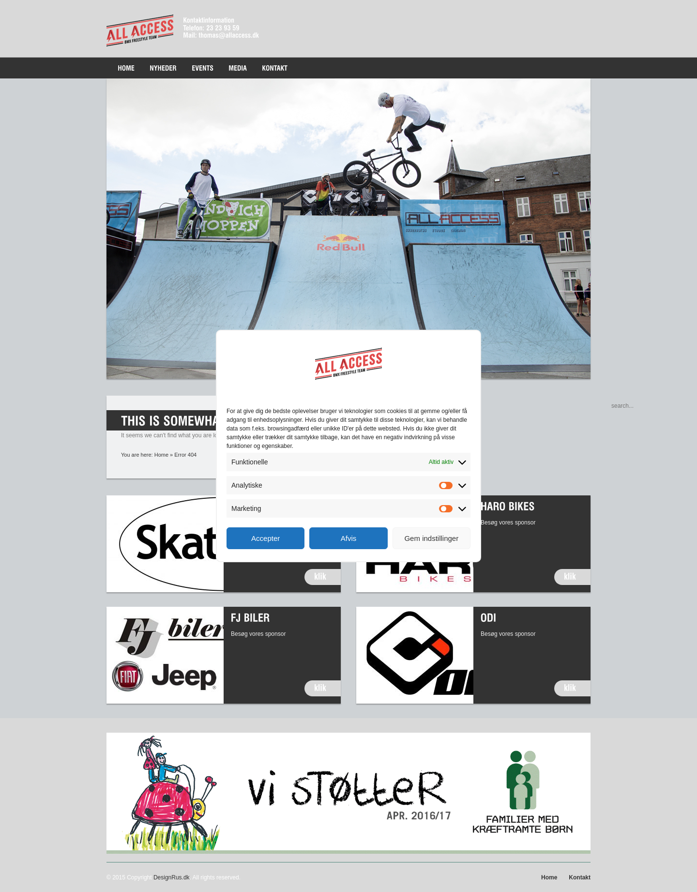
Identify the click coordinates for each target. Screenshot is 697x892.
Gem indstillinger (431, 538)
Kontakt (580, 877)
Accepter (265, 538)
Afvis (349, 538)
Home (161, 455)
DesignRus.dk (171, 877)
